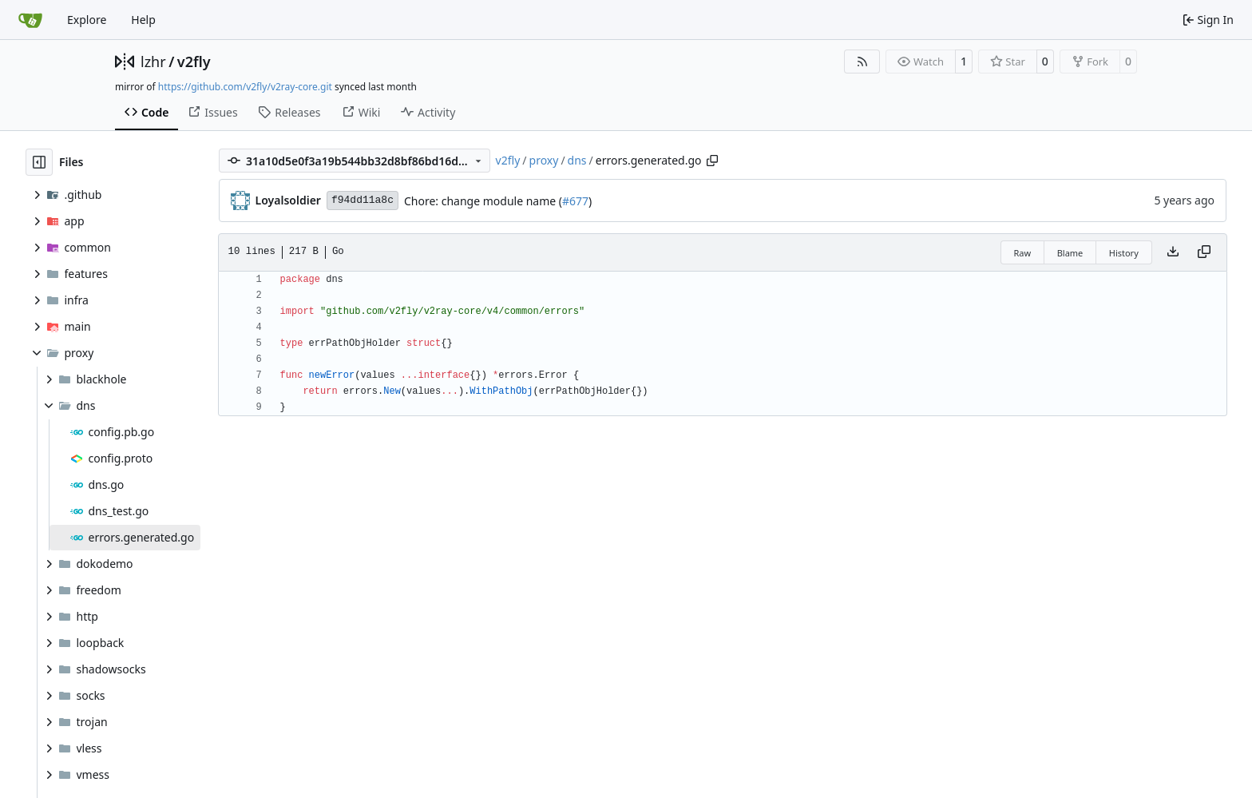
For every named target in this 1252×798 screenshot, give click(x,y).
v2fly (194, 61)
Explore (86, 19)
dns (577, 160)
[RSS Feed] (862, 61)
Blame (1070, 253)
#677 (575, 200)
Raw (1023, 253)
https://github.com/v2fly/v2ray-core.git (245, 86)
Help (143, 19)
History (1124, 253)
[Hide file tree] (39, 162)
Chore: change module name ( (483, 200)
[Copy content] (1204, 252)
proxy (544, 160)
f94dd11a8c (362, 200)
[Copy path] (712, 160)
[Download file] (1173, 252)
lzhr (153, 61)
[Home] (30, 20)
